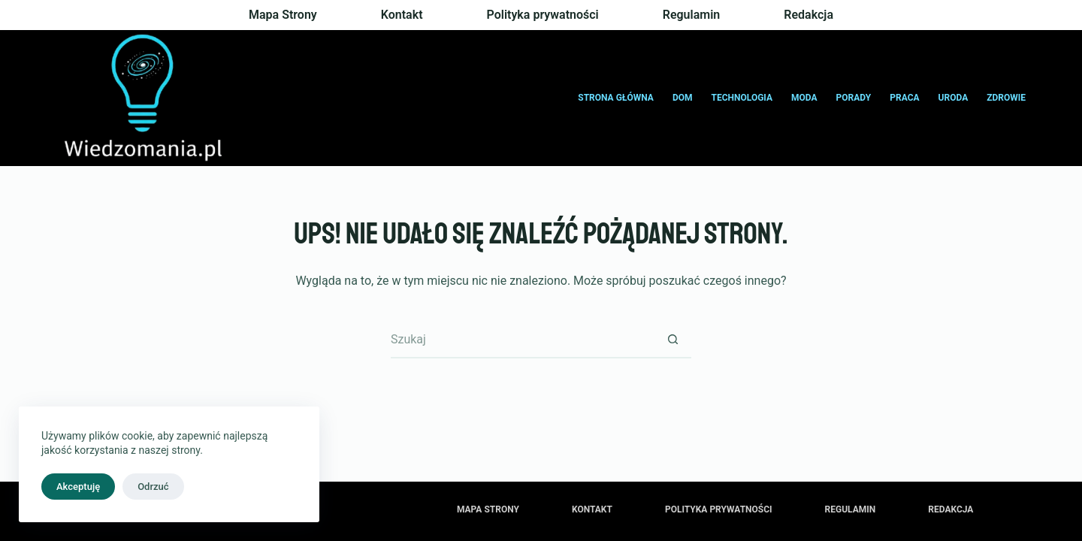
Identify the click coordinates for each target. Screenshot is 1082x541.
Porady (854, 97)
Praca (904, 97)
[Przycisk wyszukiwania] (672, 339)
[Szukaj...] (522, 339)
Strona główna (616, 97)
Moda (804, 97)
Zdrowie (1006, 97)
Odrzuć (153, 486)
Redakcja (808, 15)
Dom (682, 97)
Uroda (953, 97)
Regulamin (692, 15)
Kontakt (402, 15)
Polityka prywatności (543, 15)
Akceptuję (78, 486)
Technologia (742, 97)
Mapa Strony (283, 15)
